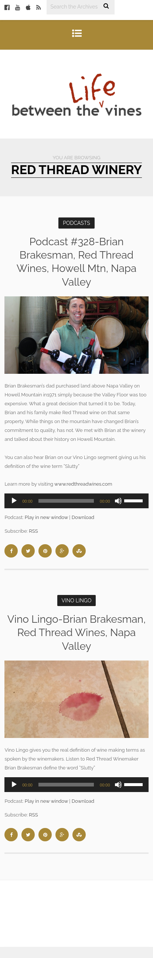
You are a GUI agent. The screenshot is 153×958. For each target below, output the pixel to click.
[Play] (14, 501)
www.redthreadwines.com (83, 484)
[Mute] (118, 501)
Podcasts (76, 223)
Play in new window (46, 517)
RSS (33, 531)
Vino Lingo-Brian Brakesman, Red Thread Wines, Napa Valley (76, 632)
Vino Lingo (77, 600)
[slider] (66, 501)
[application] (76, 500)
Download (83, 517)
